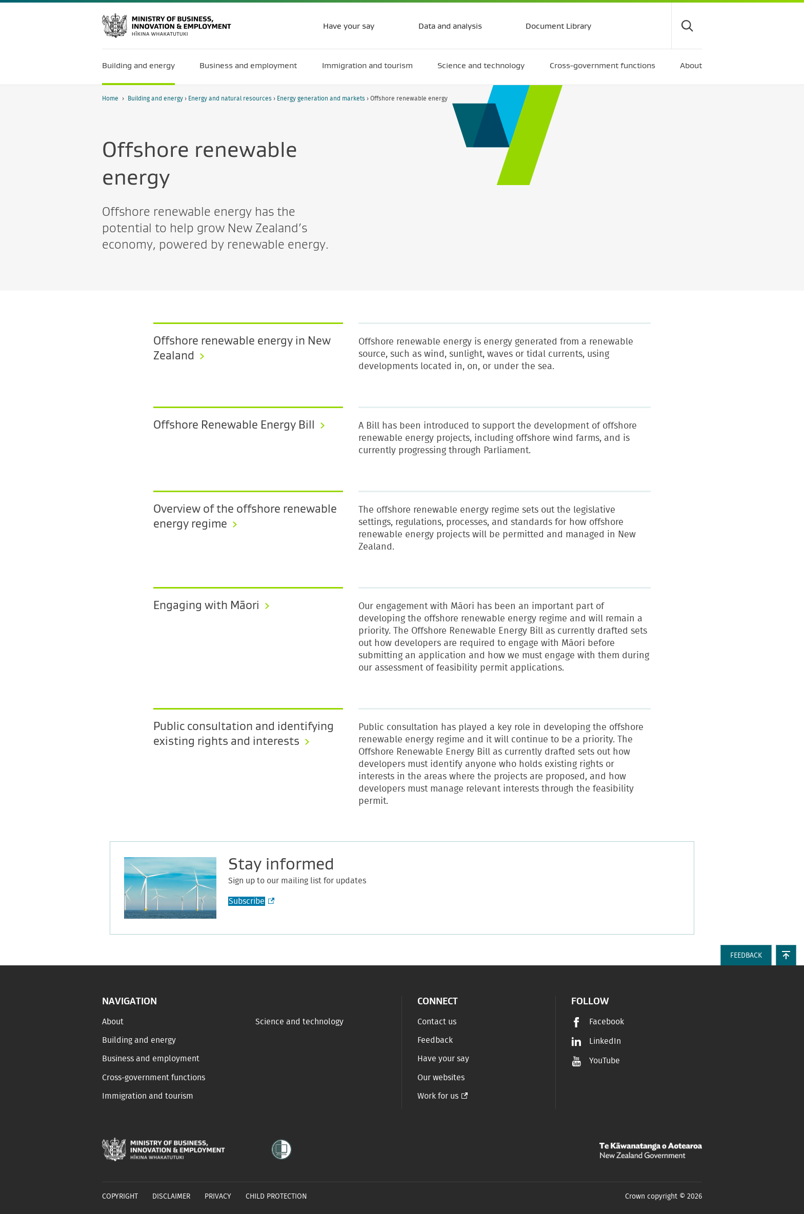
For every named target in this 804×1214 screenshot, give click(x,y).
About (113, 1022)
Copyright (120, 1196)
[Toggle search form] (686, 26)
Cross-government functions (153, 1078)
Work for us (437, 1096)
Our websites (441, 1078)
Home (110, 98)
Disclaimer (171, 1196)
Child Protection (276, 1196)
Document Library (557, 26)
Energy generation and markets (322, 98)
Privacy (218, 1196)
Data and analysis (449, 26)
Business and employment (150, 1059)
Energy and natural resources (230, 98)
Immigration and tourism (147, 1096)
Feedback (435, 1040)
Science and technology (299, 1022)
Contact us (436, 1022)
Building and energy (156, 98)
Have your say (347, 26)
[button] (786, 955)
